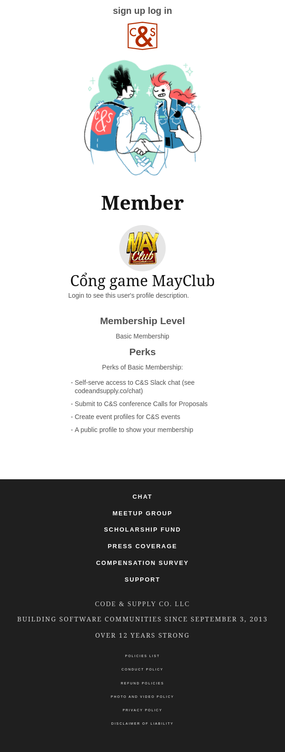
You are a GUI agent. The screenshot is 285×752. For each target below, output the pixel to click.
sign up (129, 11)
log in (160, 11)
